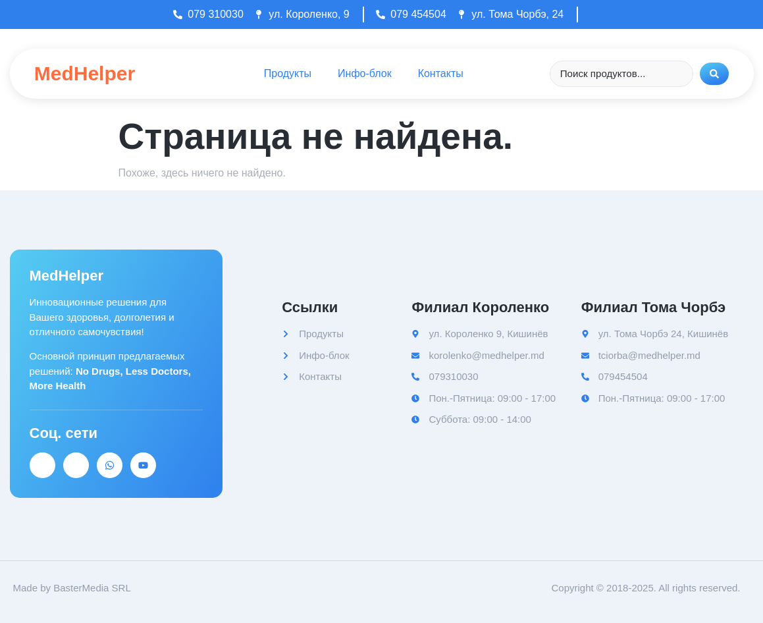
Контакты (440, 73)
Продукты (287, 73)
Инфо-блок (365, 73)
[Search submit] (714, 74)
